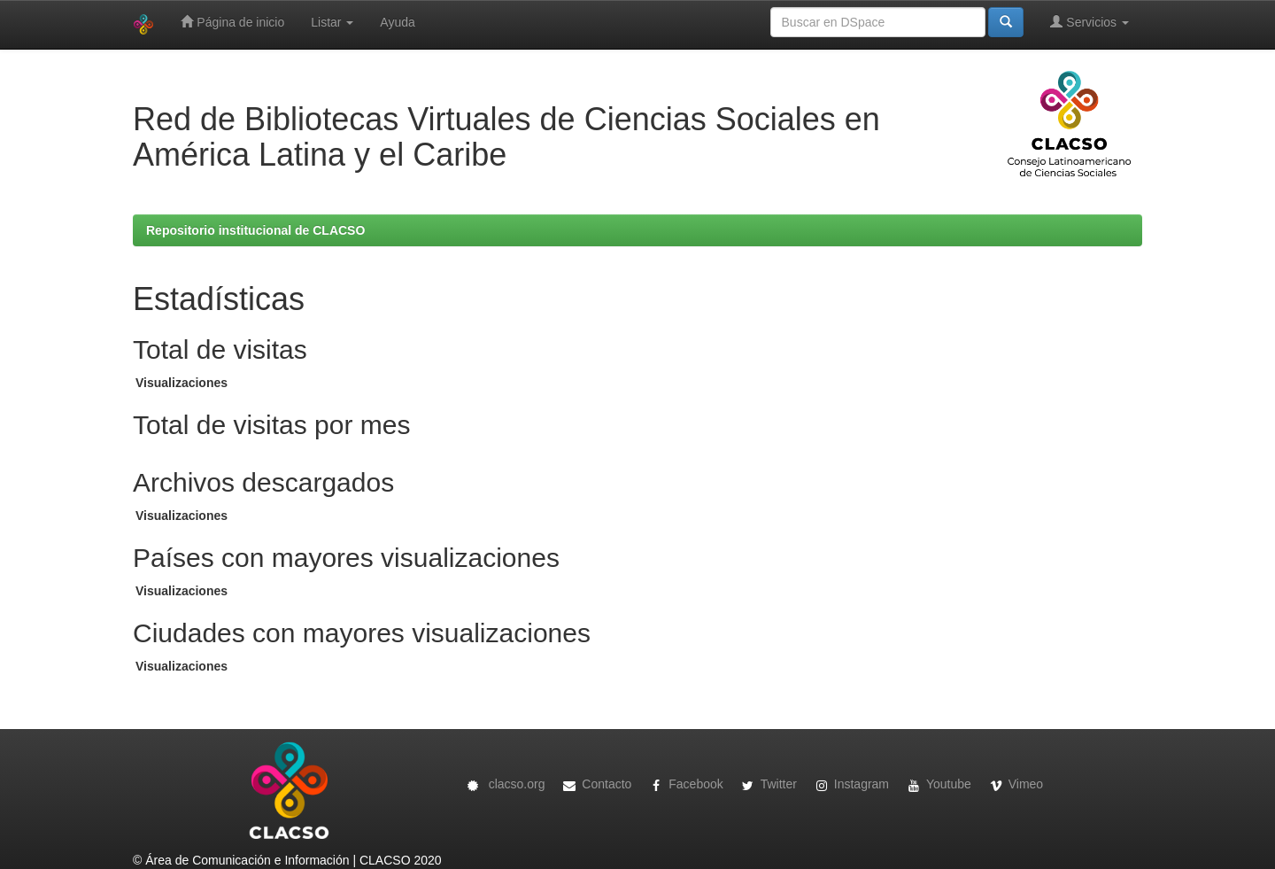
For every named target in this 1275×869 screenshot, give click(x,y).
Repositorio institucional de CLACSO (255, 230)
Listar (332, 22)
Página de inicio (232, 21)
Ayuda (397, 22)
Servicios (1089, 21)
